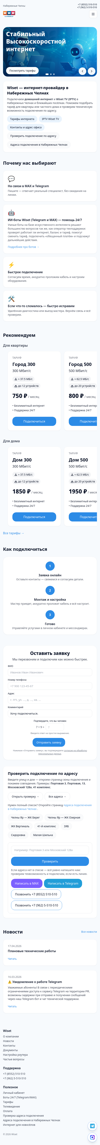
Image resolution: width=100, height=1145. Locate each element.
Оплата (7, 1111)
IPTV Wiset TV (50, 119)
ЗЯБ (66, 826)
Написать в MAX (27, 883)
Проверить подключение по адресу (33, 136)
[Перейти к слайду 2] (51, 74)
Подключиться (34, 421)
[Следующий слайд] (91, 71)
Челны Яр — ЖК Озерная (64, 817)
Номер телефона (17, 679)
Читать (12, 959)
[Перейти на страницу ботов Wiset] (50, 229)
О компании (11, 1036)
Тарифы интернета (22, 119)
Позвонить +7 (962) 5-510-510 (36, 905)
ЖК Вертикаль (20, 826)
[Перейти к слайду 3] (54, 74)
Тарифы (8, 1102)
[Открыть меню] (93, 14)
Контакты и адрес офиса (26, 127)
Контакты (9, 1045)
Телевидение (11, 1106)
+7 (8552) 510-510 (87, 4)
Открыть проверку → (25, 796)
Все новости (89, 931)
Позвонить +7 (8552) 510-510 (36, 894)
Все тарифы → (13, 533)
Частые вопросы (13, 1059)
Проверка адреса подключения (23, 1115)
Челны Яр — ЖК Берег (25, 817)
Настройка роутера (15, 1054)
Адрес (11, 693)
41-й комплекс (46, 826)
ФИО (10, 666)
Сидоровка (18, 835)
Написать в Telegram (63, 883)
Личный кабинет (14, 1093)
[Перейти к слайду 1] (47, 74)
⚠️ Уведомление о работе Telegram (35, 982)
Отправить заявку (48, 742)
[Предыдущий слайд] (82, 71)
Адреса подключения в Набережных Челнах (38, 144)
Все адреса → (57, 796)
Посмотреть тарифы (22, 70)
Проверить (50, 861)
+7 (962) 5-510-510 (87, 7)
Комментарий (15, 707)
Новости (8, 1041)
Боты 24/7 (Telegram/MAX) (19, 1097)
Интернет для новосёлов (19, 1125)
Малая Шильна (43, 835)
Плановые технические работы (32, 951)
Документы (10, 1050)
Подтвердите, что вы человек (50, 721)
